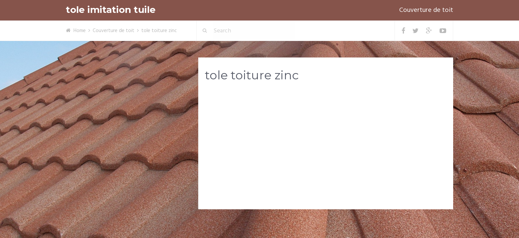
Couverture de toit (426, 10)
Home (79, 31)
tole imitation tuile (111, 9)
